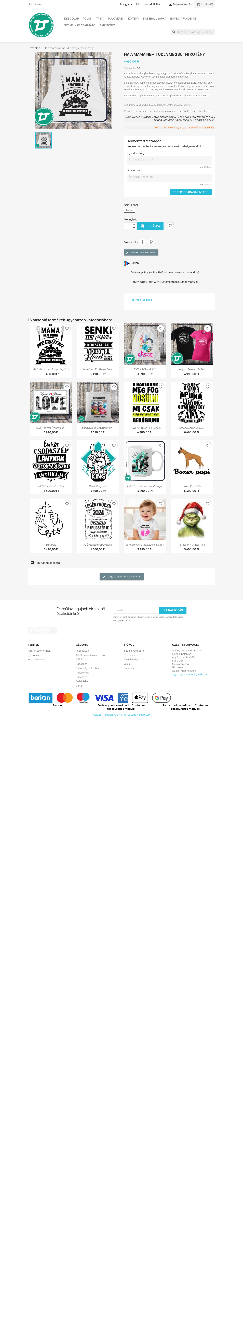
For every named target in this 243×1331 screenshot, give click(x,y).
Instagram (46, 630)
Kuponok (129, 668)
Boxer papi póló (192, 486)
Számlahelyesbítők (135, 659)
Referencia (82, 672)
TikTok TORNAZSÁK (145, 369)
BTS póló (51, 544)
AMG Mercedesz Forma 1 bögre (145, 486)
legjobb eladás (36, 659)
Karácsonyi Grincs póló (192, 544)
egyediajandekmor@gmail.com (189, 674)
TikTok (53, 630)
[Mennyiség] (128, 226)
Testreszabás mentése (190, 192)
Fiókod (129, 645)
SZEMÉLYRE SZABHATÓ (80, 25)
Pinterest (151, 241)
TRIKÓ (100, 18)
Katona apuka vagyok (191, 427)
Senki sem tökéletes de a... (98, 369)
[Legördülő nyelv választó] (126, 5)
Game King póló (98, 486)
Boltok (79, 685)
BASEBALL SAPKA (154, 18)
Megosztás (142, 241)
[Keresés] (193, 32)
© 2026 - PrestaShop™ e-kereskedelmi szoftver (121, 714)
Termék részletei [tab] (142, 300)
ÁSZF (79, 659)
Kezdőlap (71, 18)
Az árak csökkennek (39, 650)
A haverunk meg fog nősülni (145, 427)
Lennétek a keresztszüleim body (145, 544)
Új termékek (35, 655)
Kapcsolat (81, 663)
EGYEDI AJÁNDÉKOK (183, 18)
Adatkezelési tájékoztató (90, 655)
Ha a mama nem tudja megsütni (51, 369)
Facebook (31, 630)
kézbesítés (82, 650)
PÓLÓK (87, 18)
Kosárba (150, 226)
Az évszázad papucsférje (98, 544)
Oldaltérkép (82, 681)
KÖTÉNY (133, 18)
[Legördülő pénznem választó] (156, 5)
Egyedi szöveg (135, 153)
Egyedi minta (134, 170)
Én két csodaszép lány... (51, 486)
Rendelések (131, 655)
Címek (127, 663)
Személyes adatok (134, 650)
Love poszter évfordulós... (51, 427)
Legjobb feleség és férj (191, 369)
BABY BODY (107, 25)
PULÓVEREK (116, 18)
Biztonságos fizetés (87, 668)
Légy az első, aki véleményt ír (121, 576)
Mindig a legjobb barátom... (98, 427)
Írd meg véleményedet (141, 252)
